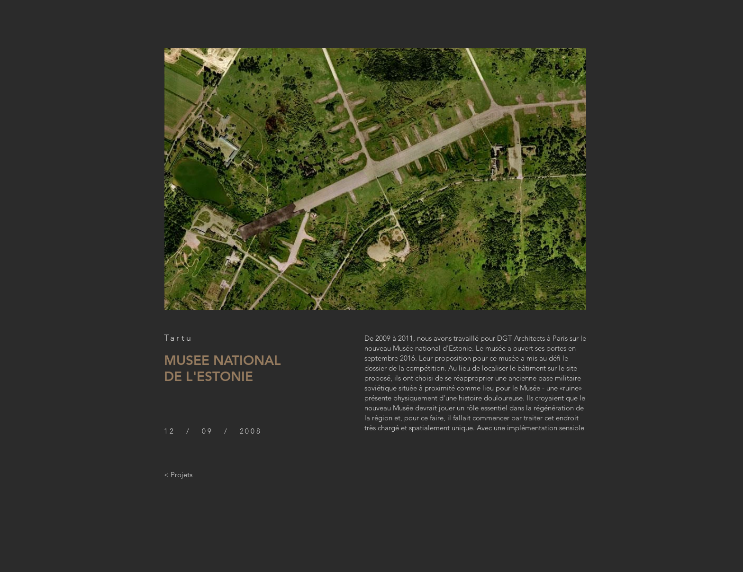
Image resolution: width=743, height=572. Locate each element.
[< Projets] (178, 474)
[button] (375, 179)
